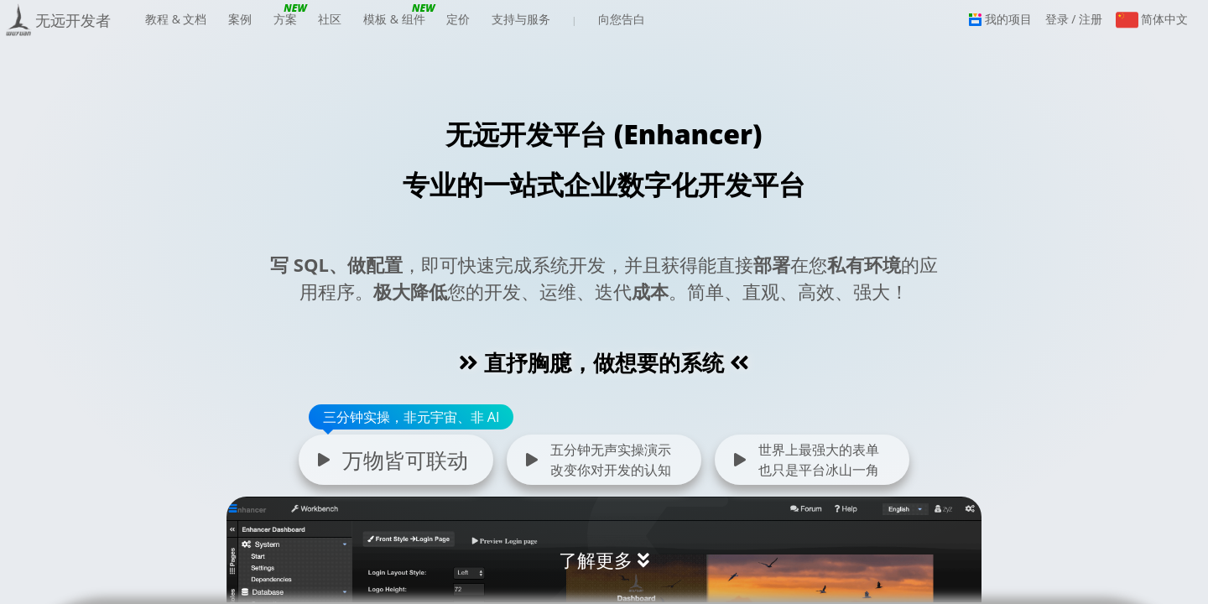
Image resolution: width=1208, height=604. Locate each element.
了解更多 (596, 559)
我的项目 (1000, 19)
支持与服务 (521, 24)
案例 (240, 19)
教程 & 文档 (175, 24)
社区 (329, 19)
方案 (285, 24)
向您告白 (621, 19)
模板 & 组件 (393, 24)
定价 (458, 19)
